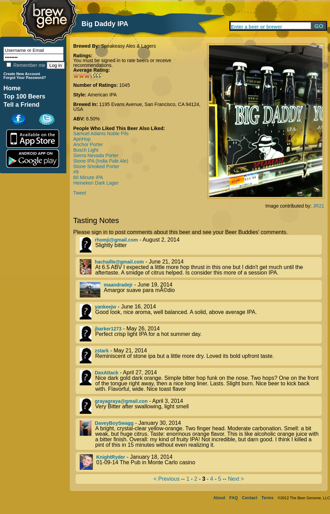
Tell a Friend (21, 104)
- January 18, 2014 (201, 462)
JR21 (318, 206)
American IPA (102, 94)
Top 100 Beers (24, 96)
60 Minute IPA (88, 177)
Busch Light (85, 150)
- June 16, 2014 (201, 311)
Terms (268, 497)
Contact (249, 497)
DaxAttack (106, 372)
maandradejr (118, 285)
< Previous (166, 479)
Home (12, 88)
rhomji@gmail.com (116, 240)
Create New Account (21, 74)
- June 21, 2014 (201, 267)
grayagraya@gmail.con (121, 401)
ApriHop (82, 139)
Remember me (26, 65)
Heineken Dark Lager (96, 183)
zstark (102, 350)
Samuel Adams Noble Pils (101, 133)
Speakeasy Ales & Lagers (128, 46)
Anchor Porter (88, 144)
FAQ (233, 497)
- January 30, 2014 (201, 434)
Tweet (79, 193)
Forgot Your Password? (24, 77)
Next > (236, 479)
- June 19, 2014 (201, 289)
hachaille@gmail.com (119, 262)
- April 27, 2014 (201, 381)
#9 (76, 172)
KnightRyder (110, 457)
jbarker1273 (108, 328)
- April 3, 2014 (201, 406)
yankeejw (105, 306)
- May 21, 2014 (201, 355)
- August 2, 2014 (201, 245)
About (219, 497)
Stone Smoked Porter (96, 166)
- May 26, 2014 (201, 333)
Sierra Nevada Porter (96, 155)
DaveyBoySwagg (114, 423)
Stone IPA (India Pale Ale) (100, 161)
